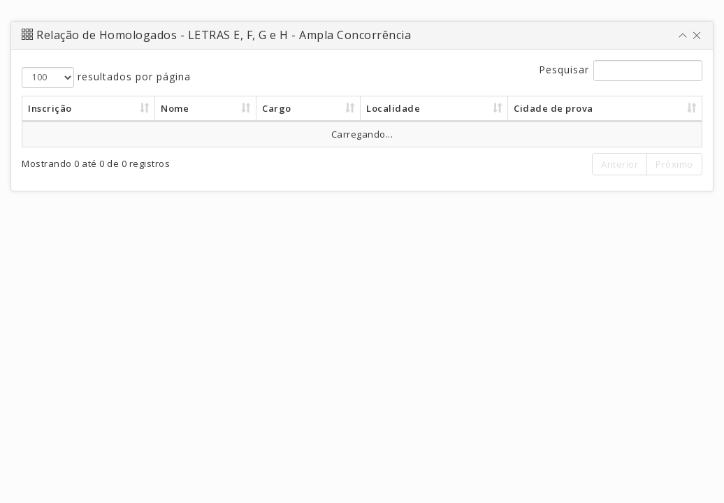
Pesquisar (620, 70)
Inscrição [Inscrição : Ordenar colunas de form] (50, 108)
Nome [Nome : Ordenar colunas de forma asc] (175, 108)
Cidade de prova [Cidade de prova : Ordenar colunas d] (553, 108)
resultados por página (106, 77)
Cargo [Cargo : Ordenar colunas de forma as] (276, 108)
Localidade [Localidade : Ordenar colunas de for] (393, 108)
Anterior (619, 164)
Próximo (674, 164)
